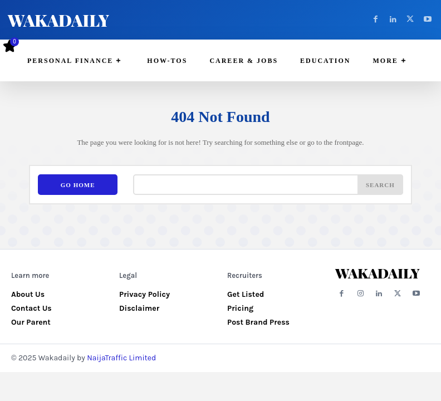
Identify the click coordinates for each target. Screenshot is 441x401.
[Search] (380, 184)
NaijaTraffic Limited (121, 358)
